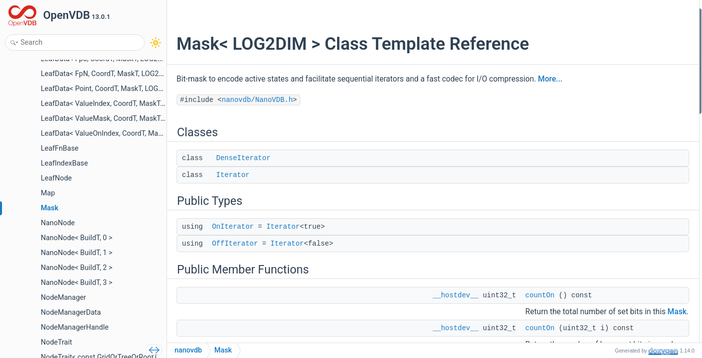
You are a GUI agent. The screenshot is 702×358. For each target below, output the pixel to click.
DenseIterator (243, 158)
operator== (610, 294)
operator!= (609, 307)
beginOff (607, 147)
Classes (598, 14)
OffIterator (235, 244)
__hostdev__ (455, 295)
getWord (606, 241)
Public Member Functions (624, 94)
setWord (606, 254)
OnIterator (233, 227)
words (603, 214)
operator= (608, 267)
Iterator (233, 175)
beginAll (606, 161)
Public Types (605, 54)
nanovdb (188, 350)
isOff (601, 334)
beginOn (606, 134)
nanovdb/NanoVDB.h (257, 100)
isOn (601, 320)
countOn (540, 295)
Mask (602, 174)
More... (550, 79)
